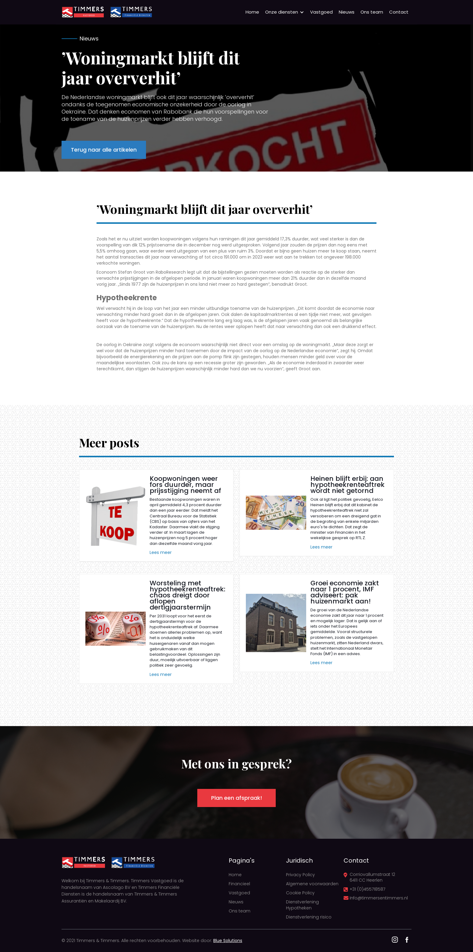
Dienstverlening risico (309, 917)
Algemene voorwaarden (312, 884)
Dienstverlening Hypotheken (302, 905)
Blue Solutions (227, 941)
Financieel (239, 884)
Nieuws (346, 12)
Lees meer (161, 552)
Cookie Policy (300, 893)
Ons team (371, 12)
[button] (284, 12)
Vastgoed (321, 12)
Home (252, 12)
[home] (83, 12)
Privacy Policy (300, 875)
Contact (398, 12)
